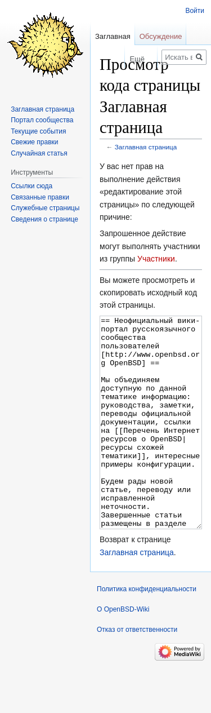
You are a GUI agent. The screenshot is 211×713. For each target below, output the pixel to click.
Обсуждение (161, 36)
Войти (194, 11)
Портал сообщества (42, 120)
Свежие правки (34, 142)
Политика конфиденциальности (146, 631)
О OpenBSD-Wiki (123, 652)
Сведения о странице (44, 219)
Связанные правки (40, 197)
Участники (156, 258)
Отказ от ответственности (137, 672)
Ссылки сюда (31, 186)
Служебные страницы (45, 208)
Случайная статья (39, 153)
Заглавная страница (146, 146)
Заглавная (113, 36)
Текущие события (38, 131)
